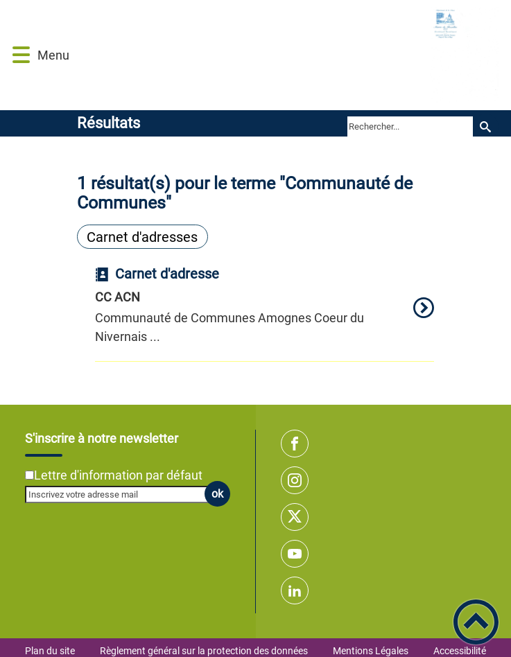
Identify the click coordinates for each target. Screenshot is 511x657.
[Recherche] (486, 126)
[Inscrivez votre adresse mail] (121, 494)
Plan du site (50, 650)
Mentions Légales (370, 650)
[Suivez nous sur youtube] (295, 554)
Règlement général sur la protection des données (204, 650)
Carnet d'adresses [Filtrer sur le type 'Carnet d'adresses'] (142, 237)
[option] (265, 314)
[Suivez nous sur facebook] (295, 443)
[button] (21, 55)
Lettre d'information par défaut (118, 475)
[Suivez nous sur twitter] (295, 517)
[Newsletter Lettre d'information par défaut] (29, 475)
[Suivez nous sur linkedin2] (295, 590)
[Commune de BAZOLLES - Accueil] (288, 55)
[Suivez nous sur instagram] (295, 480)
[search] (410, 126)
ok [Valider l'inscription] (217, 493)
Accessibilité (459, 650)
